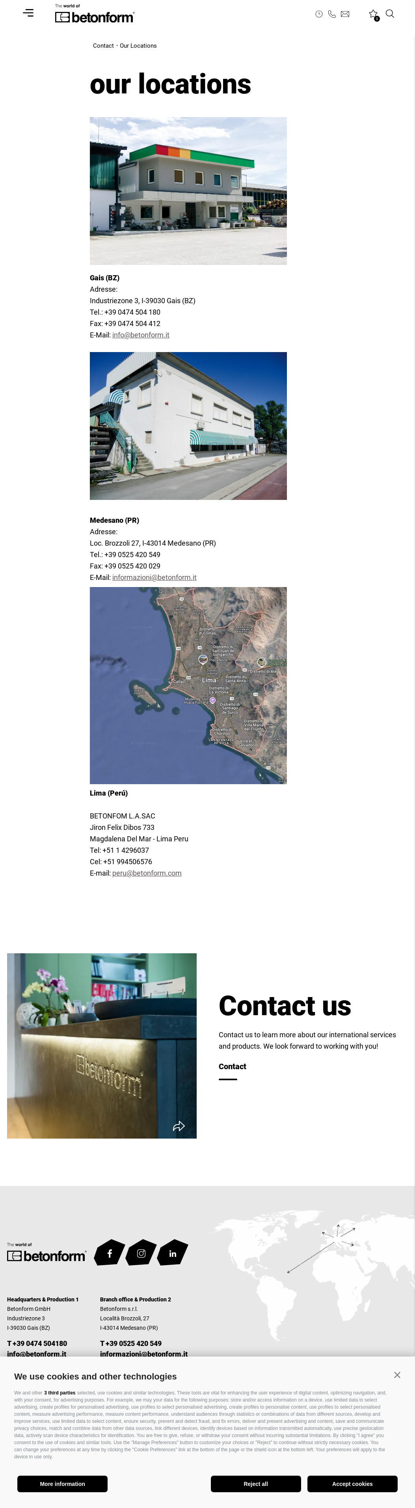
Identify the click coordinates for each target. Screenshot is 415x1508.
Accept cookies (352, 1484)
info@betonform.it (140, 335)
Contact (232, 1066)
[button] (397, 1375)
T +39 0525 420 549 (131, 1343)
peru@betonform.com (147, 873)
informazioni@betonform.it (154, 577)
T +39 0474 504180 (37, 1343)
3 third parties (59, 1393)
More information (62, 1484)
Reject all (256, 1484)
